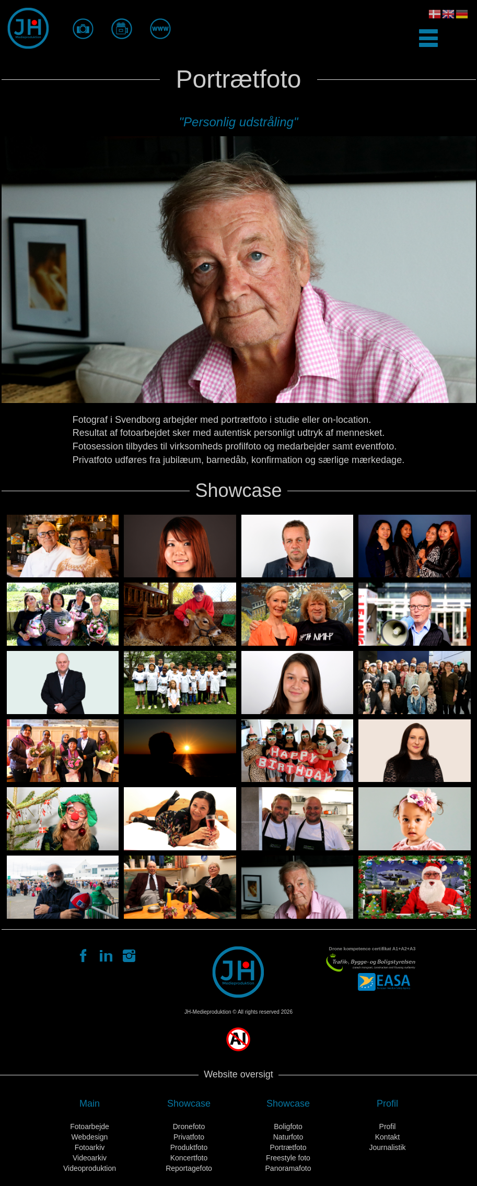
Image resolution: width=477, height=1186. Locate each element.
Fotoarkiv (90, 1147)
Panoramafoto (288, 1168)
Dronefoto (189, 1126)
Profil (387, 1126)
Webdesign (90, 1137)
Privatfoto (188, 1137)
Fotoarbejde (89, 1126)
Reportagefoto (189, 1168)
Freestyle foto (288, 1158)
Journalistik (387, 1147)
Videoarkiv (90, 1158)
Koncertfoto (189, 1158)
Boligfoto (288, 1126)
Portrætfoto (288, 1147)
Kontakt (387, 1137)
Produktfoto (189, 1147)
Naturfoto (288, 1137)
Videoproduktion (89, 1168)
